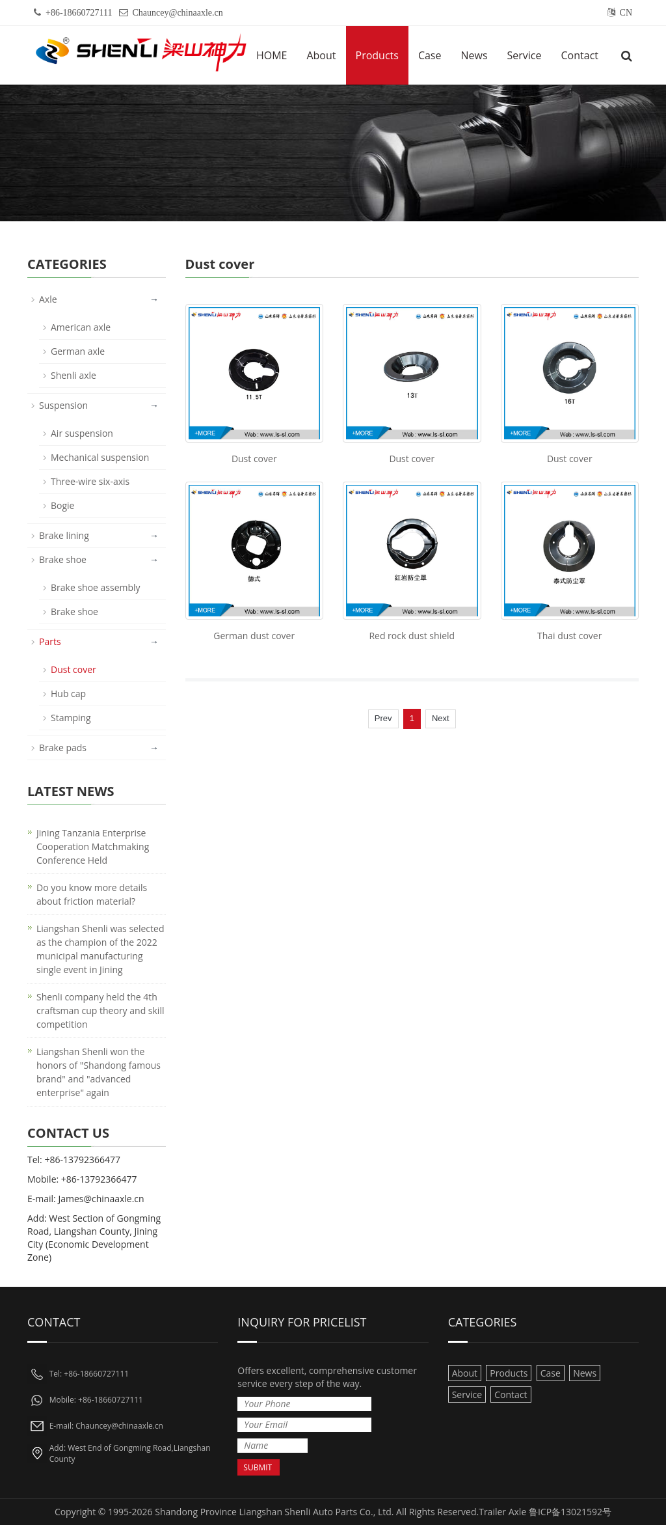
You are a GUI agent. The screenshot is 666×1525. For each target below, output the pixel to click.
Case (430, 55)
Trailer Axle (502, 1511)
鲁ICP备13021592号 (570, 1511)
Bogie (62, 505)
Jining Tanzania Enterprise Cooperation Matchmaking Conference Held (92, 846)
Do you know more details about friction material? (91, 894)
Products (377, 55)
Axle (48, 299)
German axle (78, 351)
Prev (383, 718)
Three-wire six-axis (90, 481)
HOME (271, 55)
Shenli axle (73, 375)
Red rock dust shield (412, 635)
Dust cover (254, 458)
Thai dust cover (569, 635)
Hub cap (68, 693)
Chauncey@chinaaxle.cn (178, 13)
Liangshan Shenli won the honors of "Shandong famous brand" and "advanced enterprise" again (98, 1072)
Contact (579, 55)
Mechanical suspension (100, 457)
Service (524, 55)
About (321, 55)
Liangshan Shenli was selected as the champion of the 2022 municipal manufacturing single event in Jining (100, 949)
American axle (81, 327)
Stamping (71, 717)
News (473, 55)
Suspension (63, 405)
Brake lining (64, 535)
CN (626, 13)
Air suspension (82, 433)
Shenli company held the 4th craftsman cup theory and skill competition (100, 1010)
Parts (50, 641)
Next (440, 718)
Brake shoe (63, 559)
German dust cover (254, 635)
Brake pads (63, 747)
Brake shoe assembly (95, 587)
